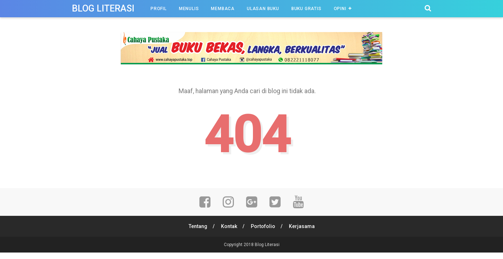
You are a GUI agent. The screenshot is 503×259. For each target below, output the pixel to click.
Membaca (223, 8)
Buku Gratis (306, 8)
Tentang (198, 226)
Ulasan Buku (263, 8)
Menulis (189, 8)
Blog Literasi (103, 8)
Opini (340, 8)
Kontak (229, 226)
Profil (159, 8)
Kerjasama (302, 226)
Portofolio (263, 226)
